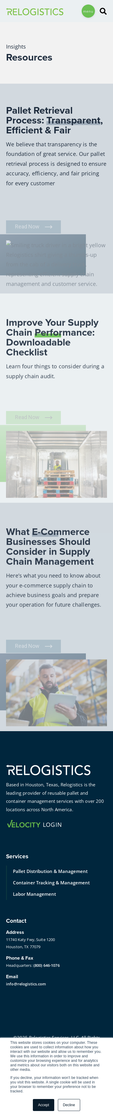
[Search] (101, 11)
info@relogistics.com (26, 984)
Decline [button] (69, 1105)
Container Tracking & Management (51, 883)
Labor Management (34, 894)
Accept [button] (43, 1105)
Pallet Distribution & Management (50, 871)
